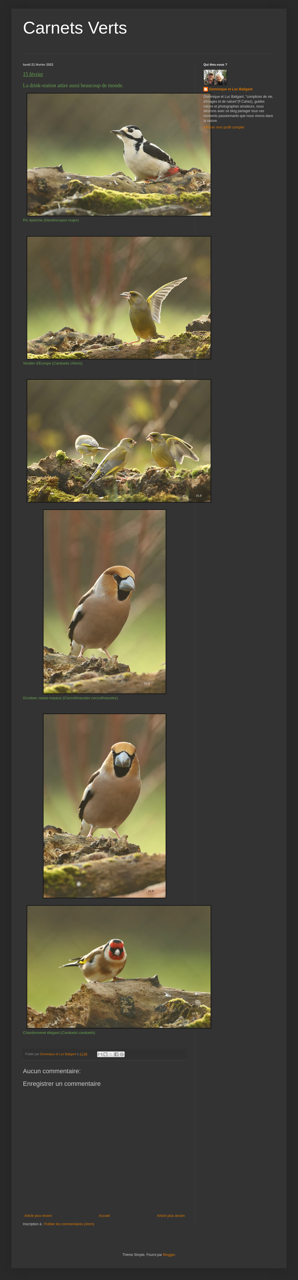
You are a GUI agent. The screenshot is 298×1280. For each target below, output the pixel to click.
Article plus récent (38, 1216)
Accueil (104, 1216)
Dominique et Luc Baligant (230, 89)
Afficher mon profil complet (223, 127)
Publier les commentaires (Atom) (69, 1224)
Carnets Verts (75, 27)
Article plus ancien (171, 1216)
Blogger (169, 1255)
